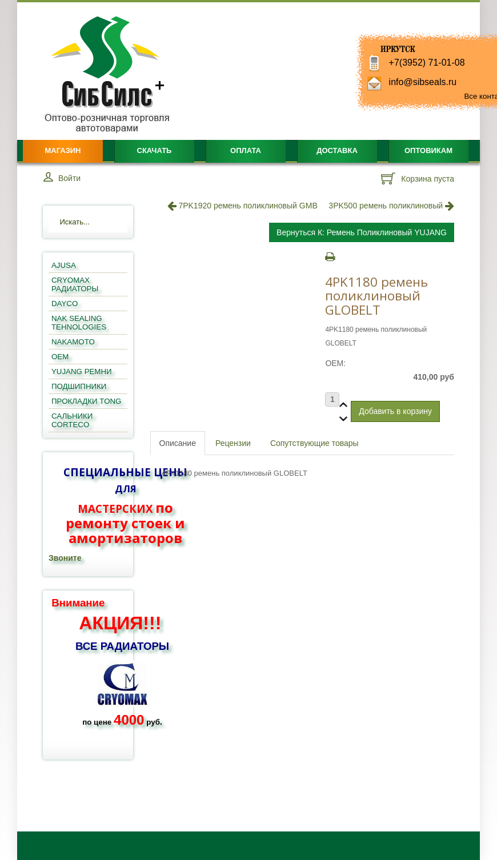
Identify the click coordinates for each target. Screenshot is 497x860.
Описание (177, 443)
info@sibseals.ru (423, 82)
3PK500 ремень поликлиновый (391, 205)
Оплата (245, 150)
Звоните (65, 557)
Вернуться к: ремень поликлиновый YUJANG (361, 232)
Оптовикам (428, 150)
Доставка (337, 150)
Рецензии (233, 443)
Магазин (63, 150)
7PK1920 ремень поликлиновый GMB (242, 205)
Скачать (154, 150)
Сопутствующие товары (314, 443)
